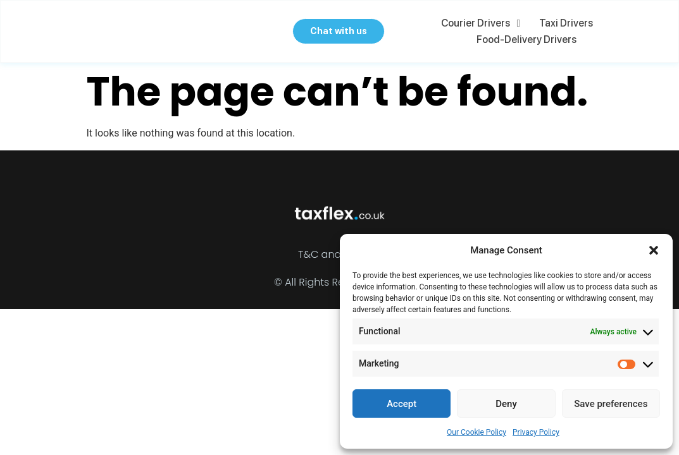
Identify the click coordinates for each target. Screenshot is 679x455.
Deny (506, 404)
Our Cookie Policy (476, 432)
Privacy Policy (536, 432)
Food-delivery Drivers (529, 39)
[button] (653, 250)
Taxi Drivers (568, 23)
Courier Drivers (483, 23)
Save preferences (610, 404)
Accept (401, 404)
